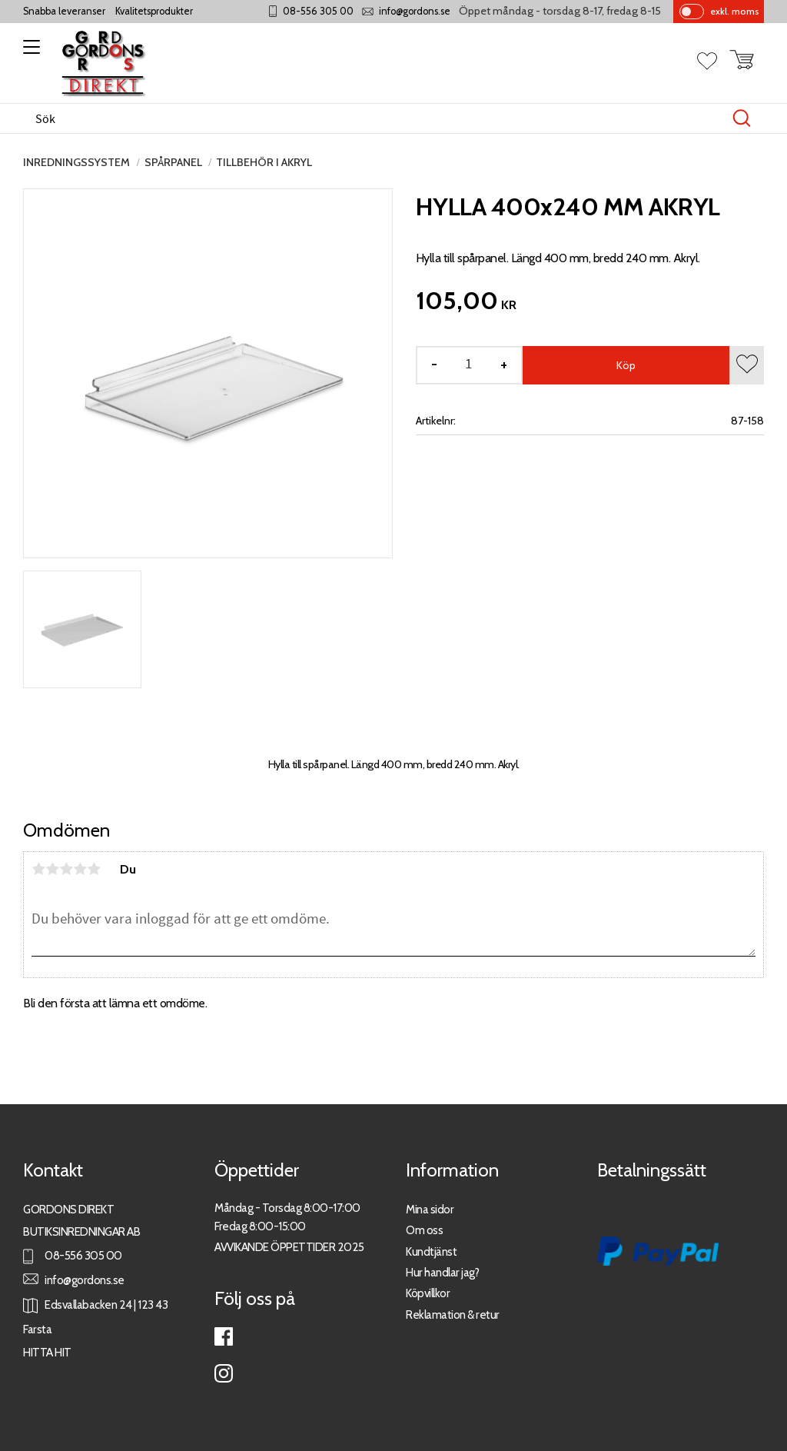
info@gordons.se (414, 11)
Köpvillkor (428, 1293)
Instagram (223, 1373)
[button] (28, 52)
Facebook (223, 1336)
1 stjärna (38, 869)
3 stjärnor (66, 869)
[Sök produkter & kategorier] (377, 118)
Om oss (424, 1230)
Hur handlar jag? (442, 1272)
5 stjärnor (94, 869)
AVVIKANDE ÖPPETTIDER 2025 (289, 1247)
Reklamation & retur (453, 1314)
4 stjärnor (80, 869)
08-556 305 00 (318, 11)
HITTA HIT (47, 1352)
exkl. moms (734, 11)
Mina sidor (429, 1209)
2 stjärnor (52, 869)
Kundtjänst (431, 1251)
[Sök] (742, 118)
